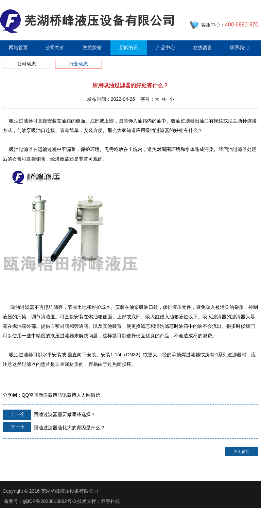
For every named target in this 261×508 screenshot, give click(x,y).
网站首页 (18, 47)
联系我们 (239, 47)
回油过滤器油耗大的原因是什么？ (54, 427)
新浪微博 (47, 395)
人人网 (83, 395)
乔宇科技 (110, 501)
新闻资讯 (128, 47)
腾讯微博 (66, 395)
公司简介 (55, 47)
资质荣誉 (92, 47)
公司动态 (26, 64)
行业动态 (78, 64)
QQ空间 (30, 395)
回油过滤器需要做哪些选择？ (49, 415)
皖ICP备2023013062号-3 (49, 501)
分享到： (12, 395)
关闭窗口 (241, 451)
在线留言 (202, 47)
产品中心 (165, 47)
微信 (95, 395)
